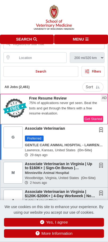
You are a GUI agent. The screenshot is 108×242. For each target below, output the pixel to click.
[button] (81, 39)
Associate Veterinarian (45, 128)
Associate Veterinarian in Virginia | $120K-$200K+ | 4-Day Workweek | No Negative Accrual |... (58, 195)
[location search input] (39, 57)
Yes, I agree (54, 222)
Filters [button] (93, 71)
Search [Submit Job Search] (41, 71)
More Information (54, 233)
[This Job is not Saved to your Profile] (102, 130)
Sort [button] (93, 87)
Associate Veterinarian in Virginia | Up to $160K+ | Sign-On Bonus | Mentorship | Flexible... (58, 168)
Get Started (93, 119)
